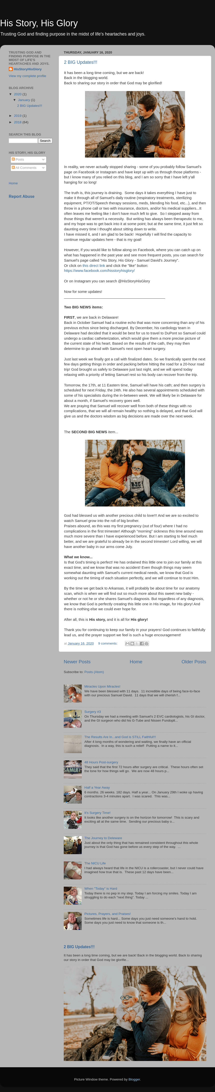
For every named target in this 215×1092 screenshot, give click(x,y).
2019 (18, 116)
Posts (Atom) (94, 672)
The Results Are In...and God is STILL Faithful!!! (120, 737)
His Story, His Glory (39, 23)
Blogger (134, 1079)
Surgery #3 (92, 712)
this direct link (93, 266)
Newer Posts (77, 661)
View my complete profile (27, 76)
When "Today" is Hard (100, 888)
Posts (18, 159)
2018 (18, 122)
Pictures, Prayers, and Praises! (107, 914)
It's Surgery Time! (97, 813)
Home (136, 661)
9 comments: (108, 643)
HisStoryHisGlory (28, 69)
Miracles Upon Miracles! (102, 686)
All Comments (24, 168)
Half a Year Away (97, 787)
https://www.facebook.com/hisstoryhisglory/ (99, 271)
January (24, 100)
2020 (18, 94)
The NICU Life (95, 863)
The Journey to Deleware (103, 838)
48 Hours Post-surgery (101, 762)
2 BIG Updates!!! (80, 62)
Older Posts (194, 661)
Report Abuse (21, 196)
